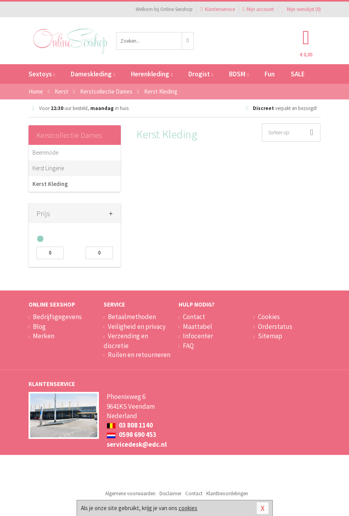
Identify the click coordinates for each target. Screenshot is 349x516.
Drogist (200, 74)
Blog (39, 326)
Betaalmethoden (132, 316)
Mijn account (258, 9)
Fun (270, 74)
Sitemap (270, 336)
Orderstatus (275, 326)
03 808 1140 (130, 425)
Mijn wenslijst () (301, 9)
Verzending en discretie (126, 341)
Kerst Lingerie (48, 168)
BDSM (239, 74)
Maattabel (197, 326)
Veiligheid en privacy (137, 326)
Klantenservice (217, 9)
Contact (194, 316)
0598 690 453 (131, 434)
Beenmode (45, 152)
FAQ (188, 345)
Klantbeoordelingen (227, 493)
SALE (298, 74)
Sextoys (42, 74)
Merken (43, 336)
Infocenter (198, 336)
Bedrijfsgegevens (57, 316)
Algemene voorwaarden (130, 493)
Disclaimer (170, 493)
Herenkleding (151, 74)
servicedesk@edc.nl (137, 444)
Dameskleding (93, 74)
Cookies (269, 316)
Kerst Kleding (50, 184)
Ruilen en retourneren (139, 354)
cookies (188, 508)
